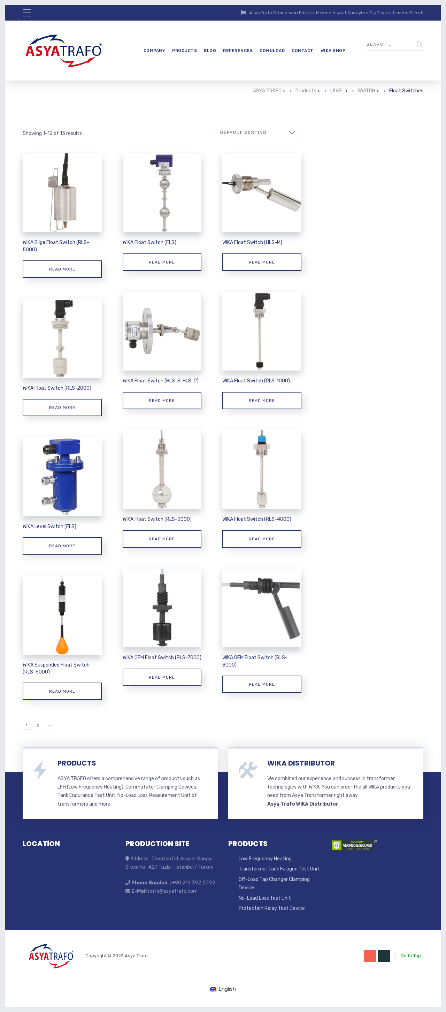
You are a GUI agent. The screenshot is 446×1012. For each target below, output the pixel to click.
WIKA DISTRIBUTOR (301, 763)
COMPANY (155, 50)
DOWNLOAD (272, 50)
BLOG (210, 50)
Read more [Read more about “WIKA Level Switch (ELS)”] (62, 545)
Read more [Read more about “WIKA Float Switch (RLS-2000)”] (62, 407)
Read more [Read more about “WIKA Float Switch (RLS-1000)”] (262, 400)
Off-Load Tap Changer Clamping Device (274, 883)
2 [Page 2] (38, 725)
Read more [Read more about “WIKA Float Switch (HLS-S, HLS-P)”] (162, 400)
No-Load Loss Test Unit (265, 898)
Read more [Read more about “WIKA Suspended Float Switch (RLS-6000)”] (62, 691)
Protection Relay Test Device (272, 908)
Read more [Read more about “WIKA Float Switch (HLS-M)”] (262, 262)
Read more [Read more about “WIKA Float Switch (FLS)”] (162, 262)
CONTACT (303, 50)
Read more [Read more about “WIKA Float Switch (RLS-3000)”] (162, 539)
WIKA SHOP (333, 50)
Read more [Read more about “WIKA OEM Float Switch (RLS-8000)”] (262, 684)
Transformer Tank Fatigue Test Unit (279, 869)
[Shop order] (258, 132)
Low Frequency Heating (265, 859)
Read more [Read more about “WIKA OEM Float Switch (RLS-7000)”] (162, 677)
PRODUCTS (184, 50)
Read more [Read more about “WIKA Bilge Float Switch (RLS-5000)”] (62, 269)
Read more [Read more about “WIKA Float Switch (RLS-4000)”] (262, 539)
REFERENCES (238, 50)
